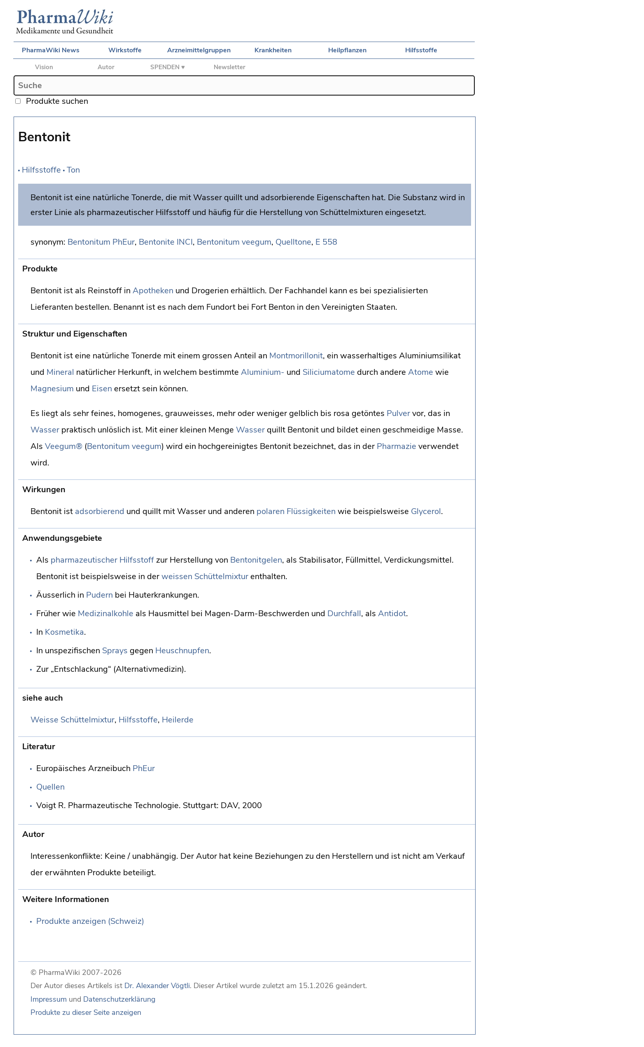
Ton (73, 169)
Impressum (48, 999)
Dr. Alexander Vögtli (157, 986)
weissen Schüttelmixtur (204, 576)
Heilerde (178, 719)
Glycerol (426, 511)
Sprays (115, 650)
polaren (271, 511)
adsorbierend (99, 511)
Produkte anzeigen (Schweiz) (90, 921)
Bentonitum (89, 242)
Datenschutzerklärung (119, 999)
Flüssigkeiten (311, 511)
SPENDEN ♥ (167, 67)
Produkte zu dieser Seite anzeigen (85, 1012)
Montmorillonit (296, 355)
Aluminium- (263, 372)
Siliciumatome (329, 372)
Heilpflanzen (347, 50)
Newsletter (229, 67)
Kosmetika (64, 632)
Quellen (50, 786)
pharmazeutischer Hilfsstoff (102, 560)
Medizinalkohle (105, 613)
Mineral (60, 372)
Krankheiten (273, 50)
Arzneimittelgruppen (199, 50)
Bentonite (157, 242)
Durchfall (344, 613)
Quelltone (293, 242)
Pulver (398, 413)
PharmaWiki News (50, 50)
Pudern (99, 595)
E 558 (326, 242)
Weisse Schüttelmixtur (72, 719)
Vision (44, 67)
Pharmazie (396, 446)
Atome (420, 372)
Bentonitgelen (256, 560)
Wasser (44, 429)
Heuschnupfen (182, 650)
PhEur (123, 242)
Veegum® (63, 446)
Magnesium (52, 388)
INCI (185, 242)
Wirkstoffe (125, 50)
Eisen (102, 388)
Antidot (392, 613)
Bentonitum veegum (234, 242)
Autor (106, 67)
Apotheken (153, 290)
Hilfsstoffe (421, 50)
